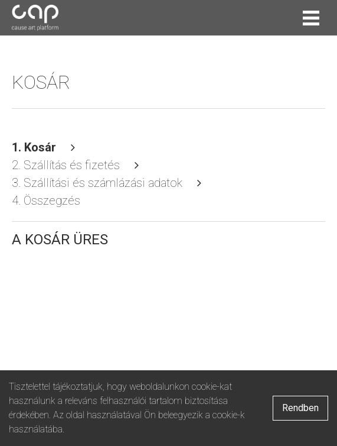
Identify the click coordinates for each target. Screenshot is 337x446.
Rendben (300, 407)
